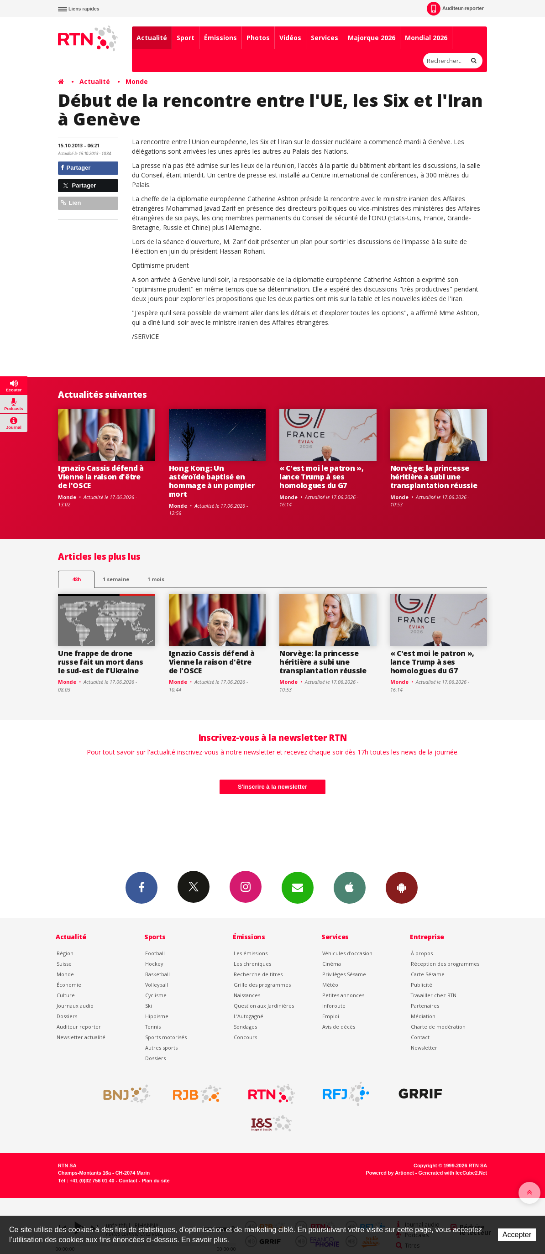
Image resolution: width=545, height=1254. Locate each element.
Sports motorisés (166, 1037)
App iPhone (350, 887)
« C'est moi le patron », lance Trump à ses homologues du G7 (321, 476)
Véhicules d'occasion (347, 953)
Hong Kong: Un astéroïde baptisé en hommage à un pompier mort (212, 481)
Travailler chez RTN (433, 995)
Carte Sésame (428, 974)
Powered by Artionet (390, 1173)
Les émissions (250, 953)
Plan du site (155, 1180)
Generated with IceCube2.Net (453, 1173)
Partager (75, 167)
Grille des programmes (262, 985)
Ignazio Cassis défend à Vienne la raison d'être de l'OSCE (101, 476)
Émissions (220, 37)
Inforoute (334, 1006)
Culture (66, 995)
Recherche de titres (258, 974)
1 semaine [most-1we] (116, 579)
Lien (71, 202)
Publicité (421, 985)
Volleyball (156, 985)
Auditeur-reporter (455, 9)
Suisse (64, 964)
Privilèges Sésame (344, 974)
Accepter (517, 1234)
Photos (258, 37)
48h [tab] (76, 579)
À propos (422, 953)
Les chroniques (252, 964)
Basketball (157, 974)
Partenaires (425, 1006)
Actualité (151, 37)
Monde (137, 81)
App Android (402, 887)
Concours (245, 1037)
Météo (330, 985)
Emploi (330, 1016)
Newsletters (298, 887)
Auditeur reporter (79, 1027)
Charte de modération (438, 1027)
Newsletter (424, 1048)
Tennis (153, 1027)
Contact (420, 1037)
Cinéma (331, 964)
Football (155, 953)
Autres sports (161, 1048)
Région (65, 953)
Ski (148, 1006)
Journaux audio (75, 1006)
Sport (185, 37)
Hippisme (156, 1016)
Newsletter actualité (81, 1037)
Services (324, 37)
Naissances (247, 995)
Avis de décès (338, 1027)
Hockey (154, 964)
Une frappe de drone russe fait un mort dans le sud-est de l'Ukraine (100, 662)
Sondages (245, 1027)
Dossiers (67, 1016)
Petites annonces (343, 995)
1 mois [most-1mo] (155, 579)
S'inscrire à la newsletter (272, 786)
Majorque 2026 (371, 37)
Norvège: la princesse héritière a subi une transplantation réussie (433, 476)
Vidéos (290, 37)
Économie (69, 985)
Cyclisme (156, 995)
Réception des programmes (445, 964)
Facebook (141, 887)
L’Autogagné (248, 1016)
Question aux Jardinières (264, 1006)
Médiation (423, 1016)
